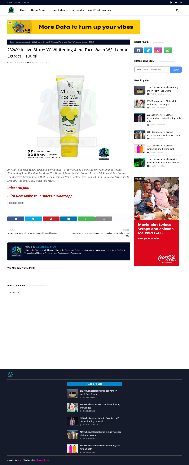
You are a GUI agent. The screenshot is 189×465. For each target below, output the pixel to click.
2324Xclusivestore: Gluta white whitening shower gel (162, 103)
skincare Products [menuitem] (38, 10)
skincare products (23, 42)
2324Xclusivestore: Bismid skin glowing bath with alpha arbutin (163, 161)
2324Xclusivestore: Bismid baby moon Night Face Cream (162, 89)
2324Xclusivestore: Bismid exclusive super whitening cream (163, 134)
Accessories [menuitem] (78, 10)
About (17, 2)
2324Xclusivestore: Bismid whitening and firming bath (161, 147)
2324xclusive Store (18, 62)
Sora (19, 460)
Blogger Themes (43, 460)
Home (9, 2)
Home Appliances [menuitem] (60, 10)
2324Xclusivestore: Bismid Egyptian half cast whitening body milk (164, 118)
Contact (26, 2)
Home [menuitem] (23, 10)
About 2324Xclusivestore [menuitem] (99, 10)
